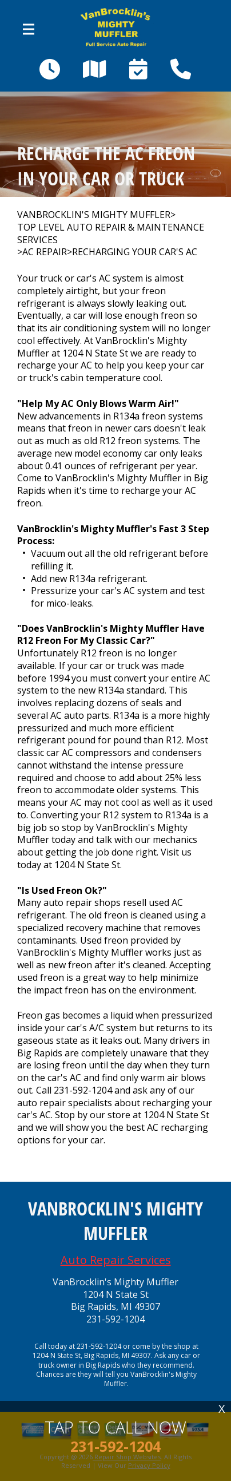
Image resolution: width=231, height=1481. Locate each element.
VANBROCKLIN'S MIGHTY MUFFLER (93, 215)
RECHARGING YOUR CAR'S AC (134, 252)
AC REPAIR (44, 252)
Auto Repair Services (116, 1260)
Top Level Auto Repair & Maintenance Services (110, 233)
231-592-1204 (83, 1090)
